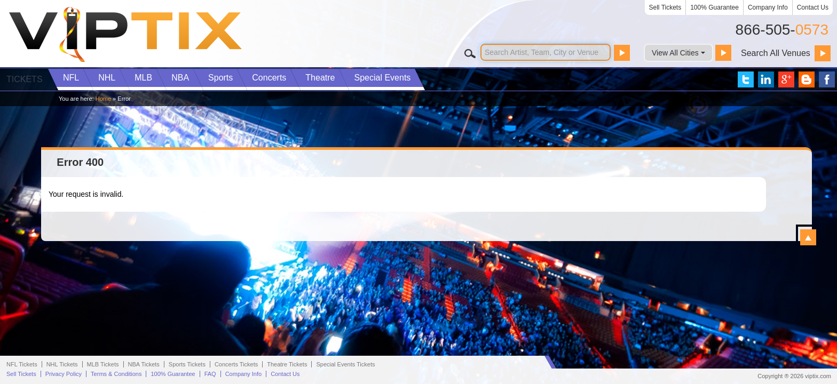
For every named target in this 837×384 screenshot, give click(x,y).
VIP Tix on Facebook (827, 79)
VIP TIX (124, 34)
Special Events (382, 77)
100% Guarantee (714, 7)
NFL (71, 77)
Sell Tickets (665, 7)
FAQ (210, 374)
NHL (106, 77)
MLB (143, 77)
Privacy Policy (63, 374)
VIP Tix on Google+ (786, 79)
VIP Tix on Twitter (746, 79)
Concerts (269, 77)
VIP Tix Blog (807, 79)
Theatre (320, 77)
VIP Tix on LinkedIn (766, 79)
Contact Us (812, 7)
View (808, 237)
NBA (180, 77)
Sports (220, 77)
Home (103, 98)
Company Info (768, 7)
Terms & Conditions (116, 374)
